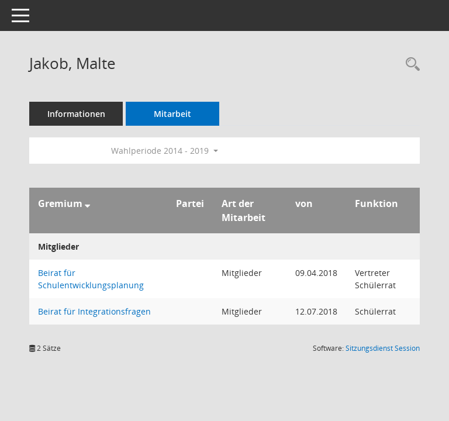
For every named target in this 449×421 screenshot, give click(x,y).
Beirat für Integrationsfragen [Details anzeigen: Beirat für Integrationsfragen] (94, 311)
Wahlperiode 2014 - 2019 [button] (164, 150)
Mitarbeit (172, 113)
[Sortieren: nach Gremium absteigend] (87, 203)
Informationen (76, 113)
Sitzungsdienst (383, 348)
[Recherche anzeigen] (410, 64)
